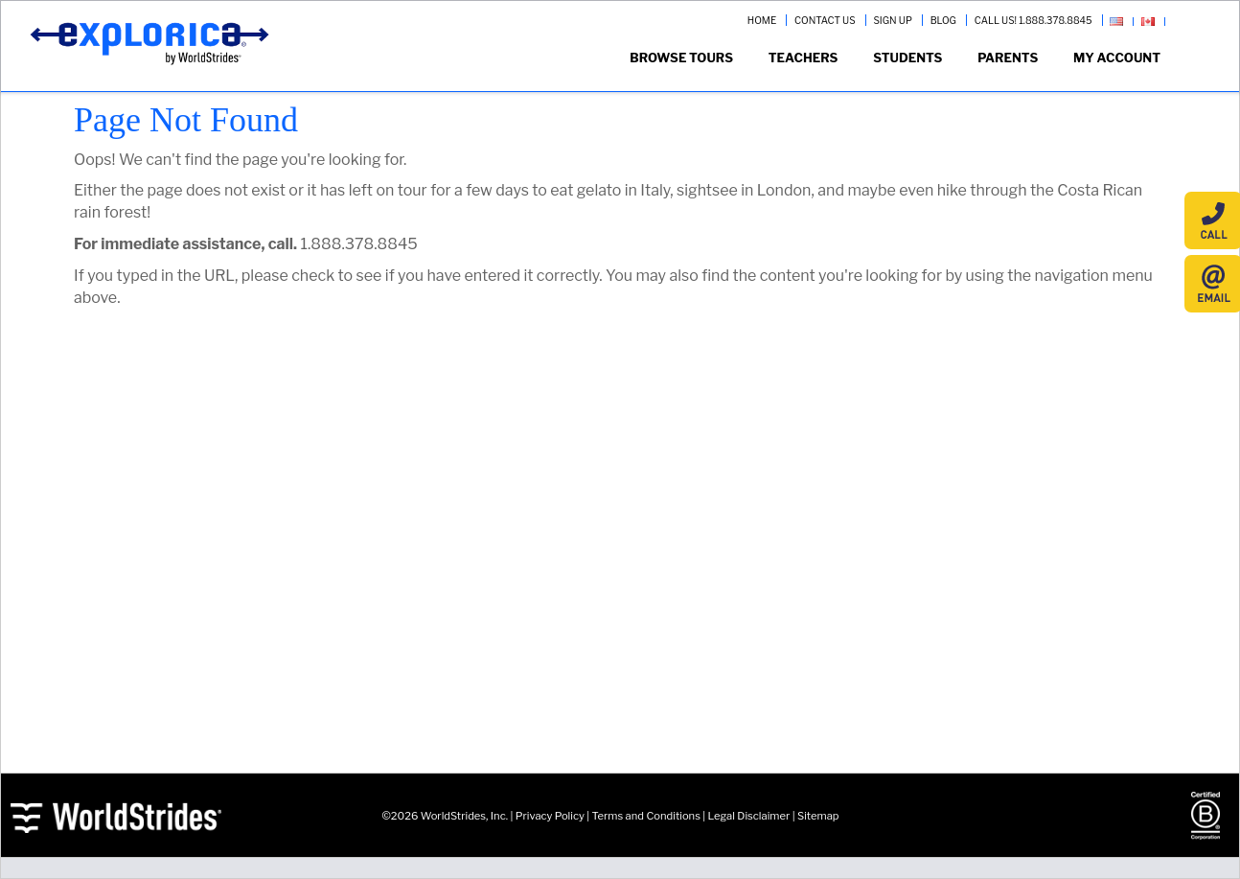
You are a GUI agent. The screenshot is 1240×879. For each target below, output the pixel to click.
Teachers (803, 57)
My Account (1116, 57)
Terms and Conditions (646, 815)
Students (907, 57)
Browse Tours (681, 57)
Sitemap (817, 815)
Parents (1007, 57)
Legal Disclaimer (749, 815)
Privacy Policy (550, 815)
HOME (761, 20)
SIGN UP (892, 20)
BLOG (943, 20)
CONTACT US (825, 20)
